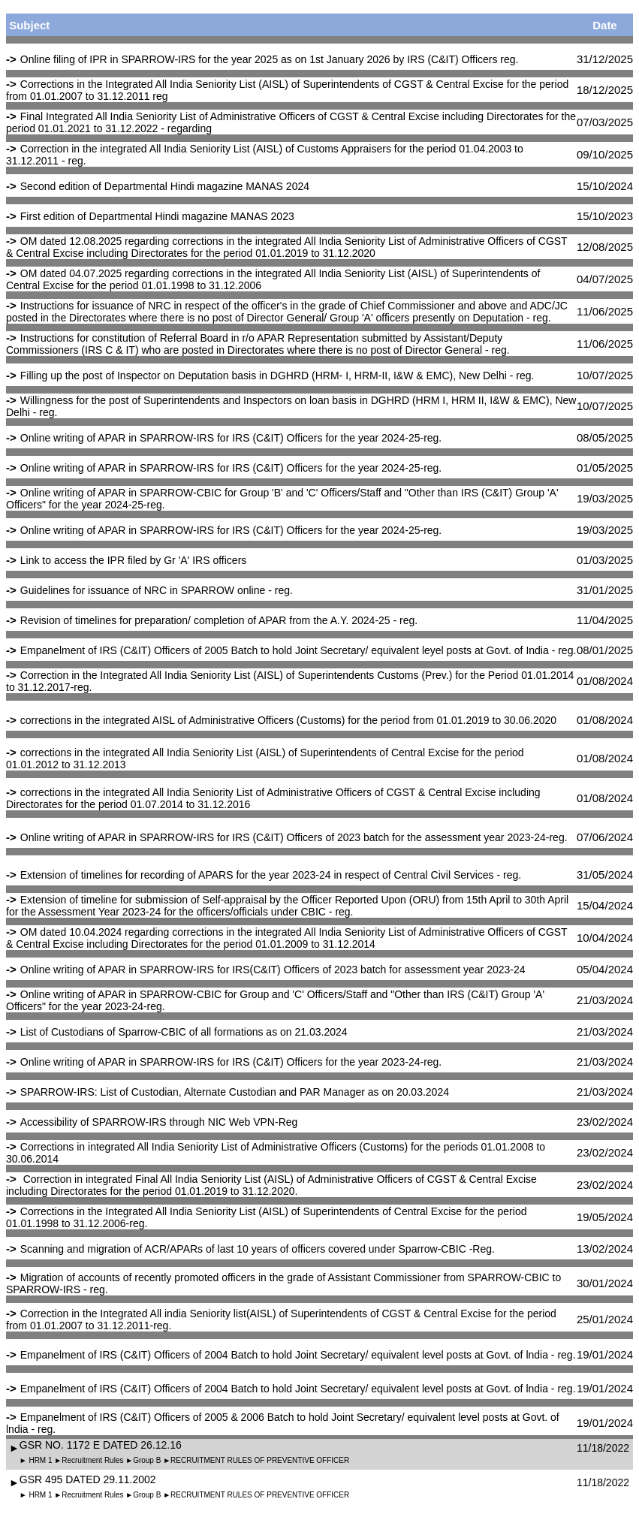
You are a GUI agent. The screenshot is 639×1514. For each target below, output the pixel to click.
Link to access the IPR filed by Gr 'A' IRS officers (133, 560)
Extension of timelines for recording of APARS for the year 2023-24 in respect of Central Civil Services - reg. (270, 875)
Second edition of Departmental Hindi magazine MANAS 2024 (164, 186)
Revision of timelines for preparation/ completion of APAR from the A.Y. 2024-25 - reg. (218, 620)
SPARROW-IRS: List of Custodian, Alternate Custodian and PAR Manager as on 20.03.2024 (234, 1092)
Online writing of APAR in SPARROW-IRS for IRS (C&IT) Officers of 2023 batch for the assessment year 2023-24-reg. (294, 837)
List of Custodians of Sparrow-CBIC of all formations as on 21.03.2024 (184, 1032)
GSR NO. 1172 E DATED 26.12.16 (101, 1445)
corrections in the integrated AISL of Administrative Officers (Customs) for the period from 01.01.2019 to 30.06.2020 (288, 720)
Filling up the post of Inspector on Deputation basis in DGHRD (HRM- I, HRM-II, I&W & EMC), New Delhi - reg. (277, 375)
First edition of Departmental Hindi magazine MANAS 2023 (157, 216)
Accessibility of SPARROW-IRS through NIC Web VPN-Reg (159, 1122)
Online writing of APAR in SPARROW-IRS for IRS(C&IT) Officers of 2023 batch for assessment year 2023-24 (273, 970)
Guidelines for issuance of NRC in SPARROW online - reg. (156, 590)
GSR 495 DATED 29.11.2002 (88, 1479)
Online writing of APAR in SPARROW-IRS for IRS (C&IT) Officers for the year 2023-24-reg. (231, 1062)
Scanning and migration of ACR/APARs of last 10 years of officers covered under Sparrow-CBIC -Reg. (257, 1249)
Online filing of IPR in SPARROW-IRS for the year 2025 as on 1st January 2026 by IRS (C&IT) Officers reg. (269, 59)
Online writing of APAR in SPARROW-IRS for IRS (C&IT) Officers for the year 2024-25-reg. (231, 438)
